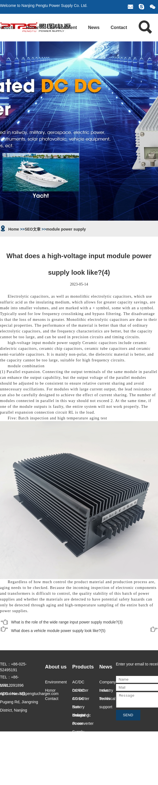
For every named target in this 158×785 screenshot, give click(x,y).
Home (13, 229)
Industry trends (106, 691)
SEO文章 (33, 229)
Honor (32, 27)
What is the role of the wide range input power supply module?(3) (67, 622)
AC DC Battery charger (78, 699)
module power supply (66, 229)
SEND (128, 717)
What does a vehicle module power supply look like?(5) (58, 630)
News (94, 27)
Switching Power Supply (80, 716)
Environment (63, 27)
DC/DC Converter (80, 691)
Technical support (107, 699)
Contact (118, 27)
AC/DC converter (80, 683)
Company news (107, 683)
